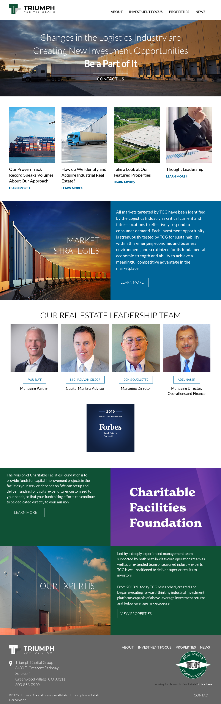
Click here (205, 684)
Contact (202, 695)
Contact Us (110, 78)
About (117, 11)
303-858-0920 (27, 684)
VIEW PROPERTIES (136, 613)
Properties (179, 11)
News (200, 11)
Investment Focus (146, 11)
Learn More (19, 188)
